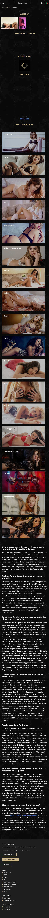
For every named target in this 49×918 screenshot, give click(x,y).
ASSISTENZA (7, 864)
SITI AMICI (6, 889)
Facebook (7, 907)
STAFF (5, 877)
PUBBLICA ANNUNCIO (9, 854)
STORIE (5, 875)
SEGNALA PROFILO (9, 882)
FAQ (4, 879)
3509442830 (24, 119)
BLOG (5, 891)
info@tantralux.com (10, 900)
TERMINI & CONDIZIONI (11, 884)
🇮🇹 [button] (47, 3)
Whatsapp (7, 898)
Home (3, 7)
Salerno (8, 7)
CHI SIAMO (7, 872)
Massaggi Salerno (30, 815)
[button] (3, 3)
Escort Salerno (15, 815)
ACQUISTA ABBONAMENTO (10, 859)
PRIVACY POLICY (8, 887)
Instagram (7, 909)
